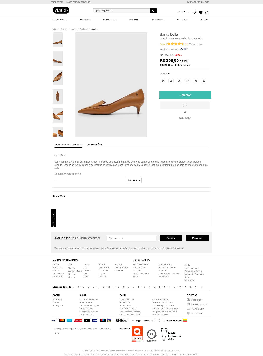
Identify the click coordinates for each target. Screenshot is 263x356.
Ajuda (187, 265)
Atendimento (86, 303)
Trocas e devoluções (89, 306)
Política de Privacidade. (173, 248)
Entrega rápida (199, 304)
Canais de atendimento (198, 2)
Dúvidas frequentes (89, 299)
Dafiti (183, 49)
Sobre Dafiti (125, 303)
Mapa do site (86, 309)
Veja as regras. (99, 248)
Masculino (197, 238)
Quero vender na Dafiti (130, 315)
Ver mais (134, 180)
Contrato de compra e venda (165, 309)
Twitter (56, 303)
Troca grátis (197, 309)
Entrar (182, 11)
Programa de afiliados (162, 303)
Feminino (170, 238)
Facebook (57, 299)
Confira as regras (172, 351)
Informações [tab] (94, 145)
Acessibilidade (127, 299)
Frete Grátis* (185, 118)
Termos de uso (87, 315)
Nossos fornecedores (130, 312)
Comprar (185, 95)
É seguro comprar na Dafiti (164, 312)
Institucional (126, 306)
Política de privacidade (163, 306)
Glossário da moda (89, 312)
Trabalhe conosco (128, 309)
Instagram (58, 306)
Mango (71, 268)
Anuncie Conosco (160, 315)
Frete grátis (197, 300)
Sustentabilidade (160, 299)
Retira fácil (196, 313)
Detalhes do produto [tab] (68, 145)
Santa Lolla (169, 35)
